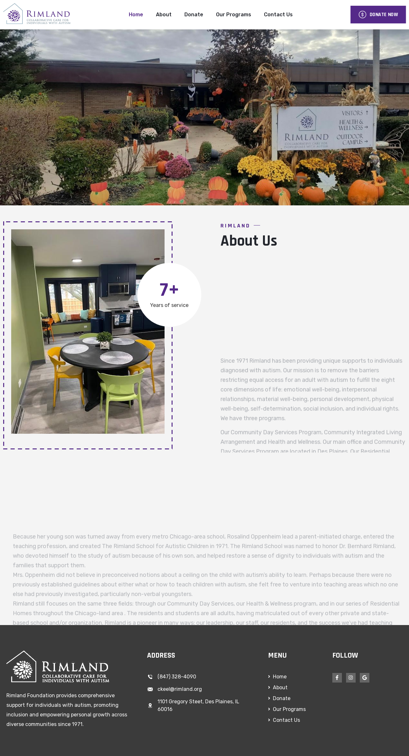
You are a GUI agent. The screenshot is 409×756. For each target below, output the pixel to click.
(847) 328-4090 (177, 677)
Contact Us (278, 14)
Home (136, 14)
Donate (193, 14)
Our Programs (233, 14)
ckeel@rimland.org (180, 689)
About (164, 14)
